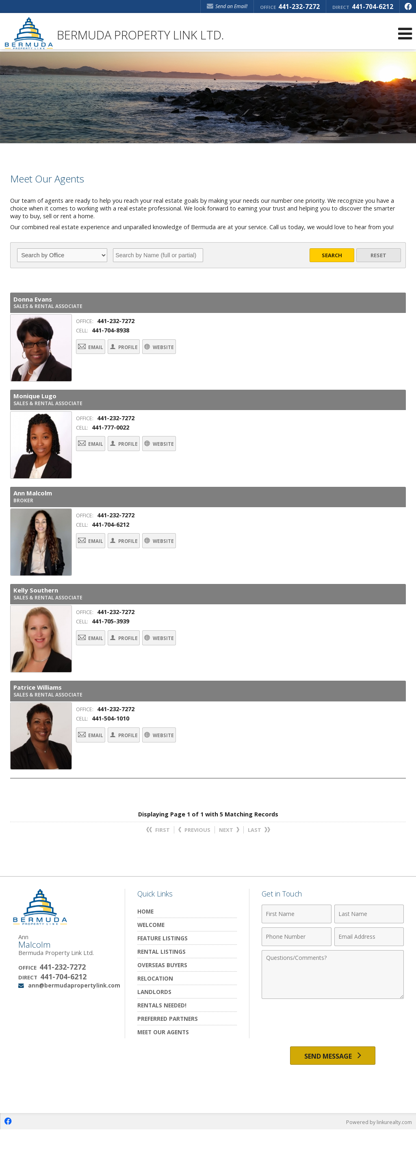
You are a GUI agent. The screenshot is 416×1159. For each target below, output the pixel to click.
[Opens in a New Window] (408, 6)
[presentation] (332, 1049)
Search (332, 255)
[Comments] (333, 1000)
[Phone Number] (296, 962)
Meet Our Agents (163, 1058)
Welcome (151, 951)
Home (145, 937)
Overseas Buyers (162, 991)
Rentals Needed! (161, 1031)
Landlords (154, 1018)
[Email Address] (369, 962)
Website (195, 353)
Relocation (155, 1004)
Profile (145, 353)
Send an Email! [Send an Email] (227, 6)
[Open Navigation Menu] (405, 33)
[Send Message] (332, 1083)
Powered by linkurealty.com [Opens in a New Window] (378, 1151)
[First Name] (296, 940)
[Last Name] (369, 940)
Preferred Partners (167, 1044)
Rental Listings (161, 977)
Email (97, 353)
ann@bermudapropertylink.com (74, 1011)
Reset (378, 255)
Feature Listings (162, 964)
